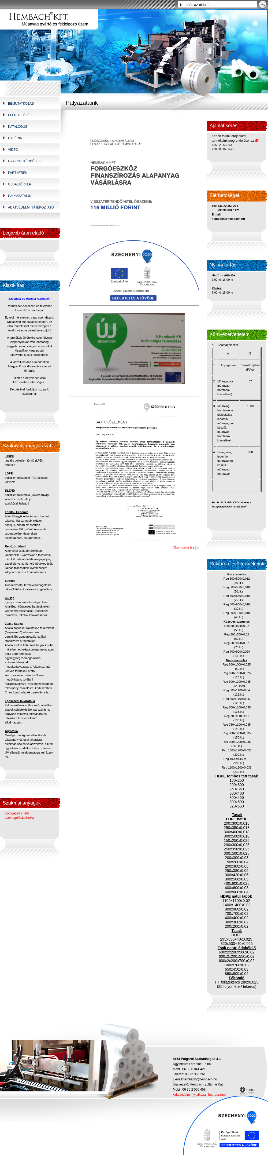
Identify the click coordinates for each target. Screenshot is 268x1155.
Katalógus (17, 127)
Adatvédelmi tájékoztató (31, 207)
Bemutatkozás (21, 103)
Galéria (15, 138)
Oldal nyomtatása (186, 547)
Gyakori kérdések (24, 161)
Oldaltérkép (19, 184)
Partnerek (17, 173)
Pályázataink (19, 196)
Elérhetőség (20, 115)
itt (256, 140)
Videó (13, 150)
